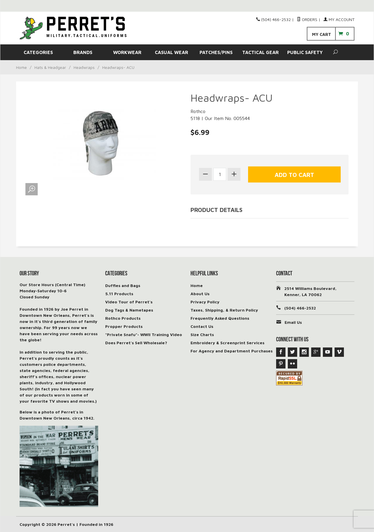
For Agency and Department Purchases (232, 350)
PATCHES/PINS (216, 52)
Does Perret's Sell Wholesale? (136, 342)
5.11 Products (119, 293)
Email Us (293, 322)
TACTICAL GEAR (260, 52)
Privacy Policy (205, 301)
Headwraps (84, 67)
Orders (307, 19)
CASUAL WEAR (171, 52)
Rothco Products (123, 318)
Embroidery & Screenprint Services (227, 342)
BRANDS (82, 52)
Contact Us (202, 326)
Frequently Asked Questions (220, 318)
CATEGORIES (38, 52)
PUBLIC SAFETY (305, 52)
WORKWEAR (127, 52)
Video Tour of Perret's (129, 301)
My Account (338, 19)
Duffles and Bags (122, 285)
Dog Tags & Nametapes (129, 309)
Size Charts (202, 334)
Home (21, 67)
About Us (200, 293)
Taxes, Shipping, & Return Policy (224, 309)
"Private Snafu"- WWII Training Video (143, 334)
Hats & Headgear (50, 67)
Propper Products (124, 326)
